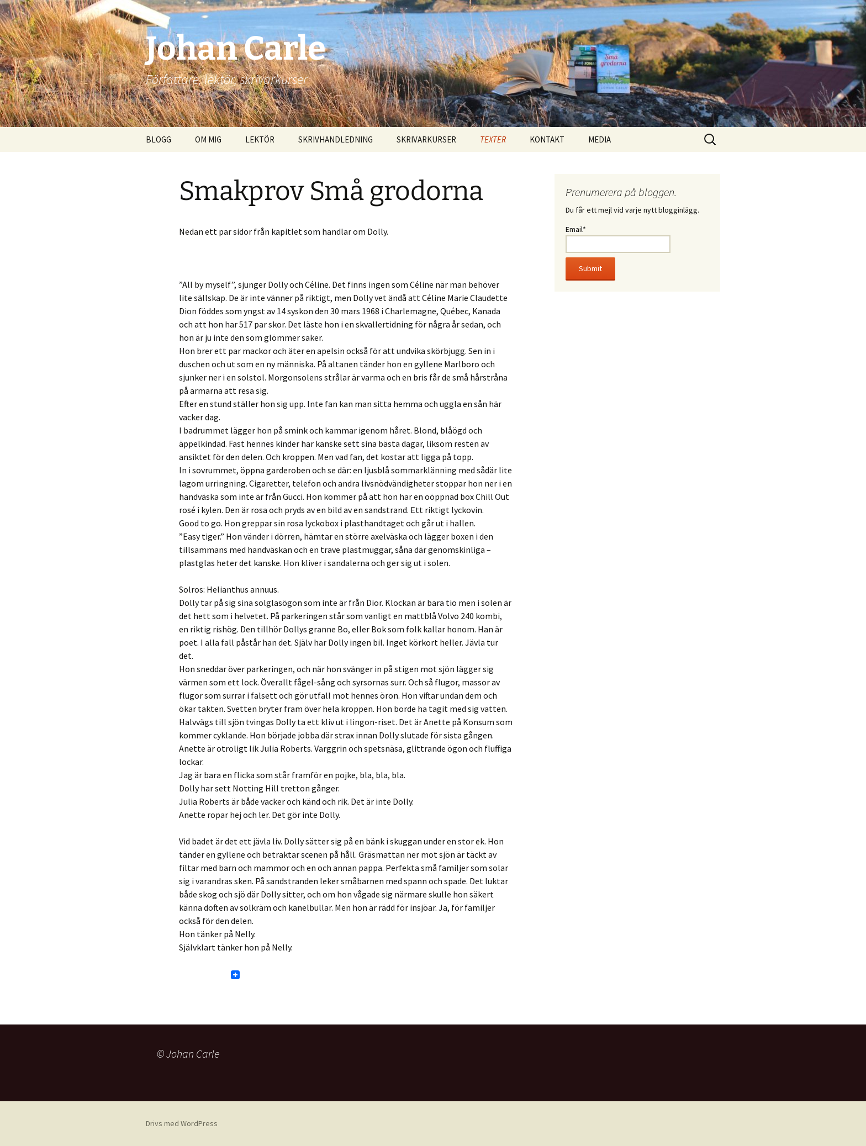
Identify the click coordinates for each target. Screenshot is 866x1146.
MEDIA (599, 139)
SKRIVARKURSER (426, 139)
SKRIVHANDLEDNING (335, 139)
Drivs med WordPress (182, 1123)
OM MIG (208, 139)
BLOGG (158, 139)
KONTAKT (547, 139)
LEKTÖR (259, 139)
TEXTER (493, 139)
